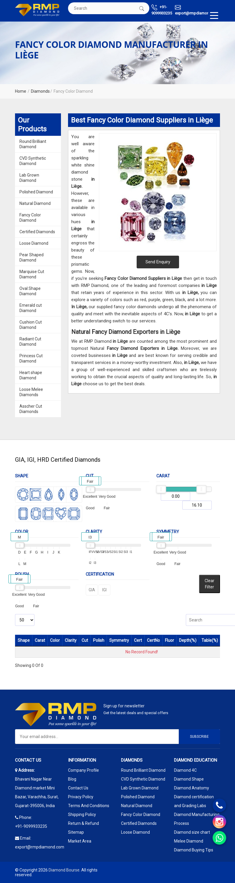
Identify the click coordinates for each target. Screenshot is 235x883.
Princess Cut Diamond (31, 358)
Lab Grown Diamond (29, 178)
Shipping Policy (82, 814)
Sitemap (76, 832)
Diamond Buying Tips (193, 850)
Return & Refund (83, 823)
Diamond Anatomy (191, 788)
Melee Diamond (188, 841)
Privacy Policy (80, 796)
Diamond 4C (185, 770)
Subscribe (199, 737)
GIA (92, 589)
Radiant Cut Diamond (30, 342)
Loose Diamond (33, 243)
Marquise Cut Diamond (31, 274)
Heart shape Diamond (30, 375)
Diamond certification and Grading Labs (194, 801)
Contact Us (78, 788)
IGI (104, 589)
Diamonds (40, 91)
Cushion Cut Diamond (30, 325)
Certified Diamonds (37, 231)
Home (20, 91)
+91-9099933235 (161, 9)
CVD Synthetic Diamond (32, 161)
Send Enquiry (157, 262)
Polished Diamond (36, 192)
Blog (72, 779)
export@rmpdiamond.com (197, 9)
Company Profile (83, 770)
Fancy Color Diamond (30, 218)
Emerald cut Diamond (30, 308)
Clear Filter (209, 583)
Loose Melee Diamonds (31, 392)
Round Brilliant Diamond (32, 144)
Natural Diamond (35, 203)
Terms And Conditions (88, 805)
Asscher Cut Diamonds (30, 409)
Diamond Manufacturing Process (196, 819)
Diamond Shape (189, 779)
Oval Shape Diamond (30, 291)
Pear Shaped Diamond (31, 257)
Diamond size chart (192, 832)
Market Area (79, 841)
